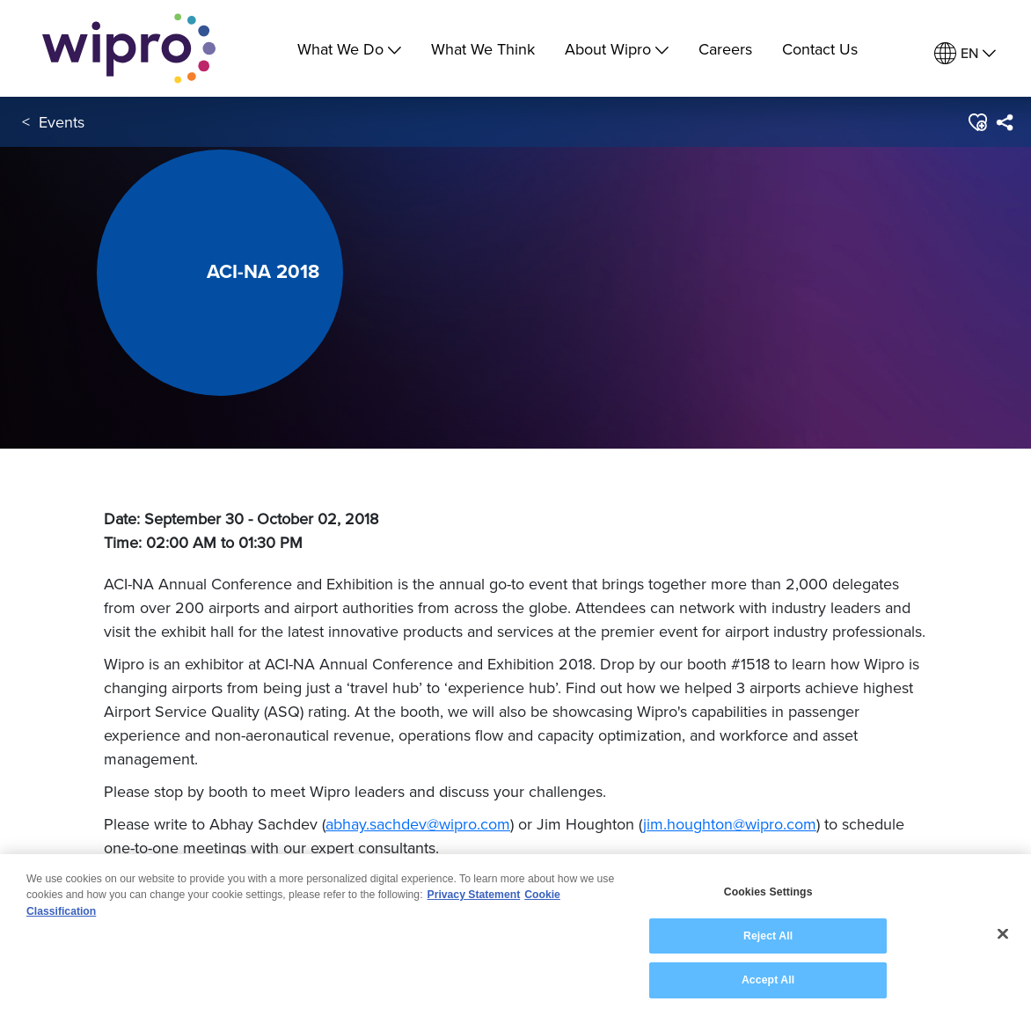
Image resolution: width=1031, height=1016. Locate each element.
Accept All (768, 981)
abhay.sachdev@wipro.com (417, 824)
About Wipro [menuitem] (617, 49)
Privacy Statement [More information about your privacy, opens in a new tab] (474, 895)
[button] (977, 122)
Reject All (768, 937)
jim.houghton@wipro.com (729, 824)
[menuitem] (965, 53)
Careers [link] (725, 49)
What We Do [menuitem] (349, 49)
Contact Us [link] (820, 49)
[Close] (1002, 934)
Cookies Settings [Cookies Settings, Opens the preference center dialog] (768, 893)
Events (61, 122)
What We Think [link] (483, 49)
